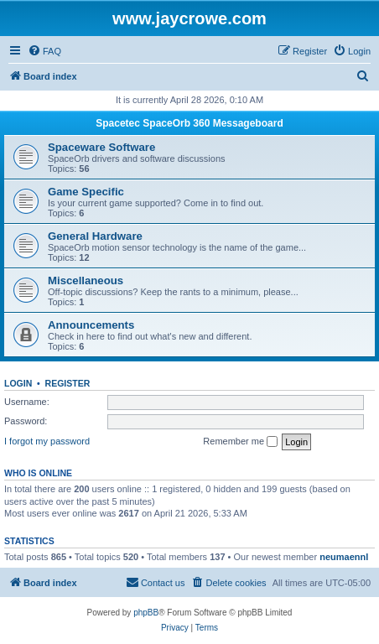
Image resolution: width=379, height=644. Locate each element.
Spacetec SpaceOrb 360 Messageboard (189, 123)
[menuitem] (44, 51)
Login (18, 383)
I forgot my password (47, 441)
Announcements (91, 325)
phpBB (145, 612)
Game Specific (86, 191)
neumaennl (343, 557)
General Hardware (95, 236)
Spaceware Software (101, 147)
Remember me (240, 442)
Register (68, 383)
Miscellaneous (85, 280)
